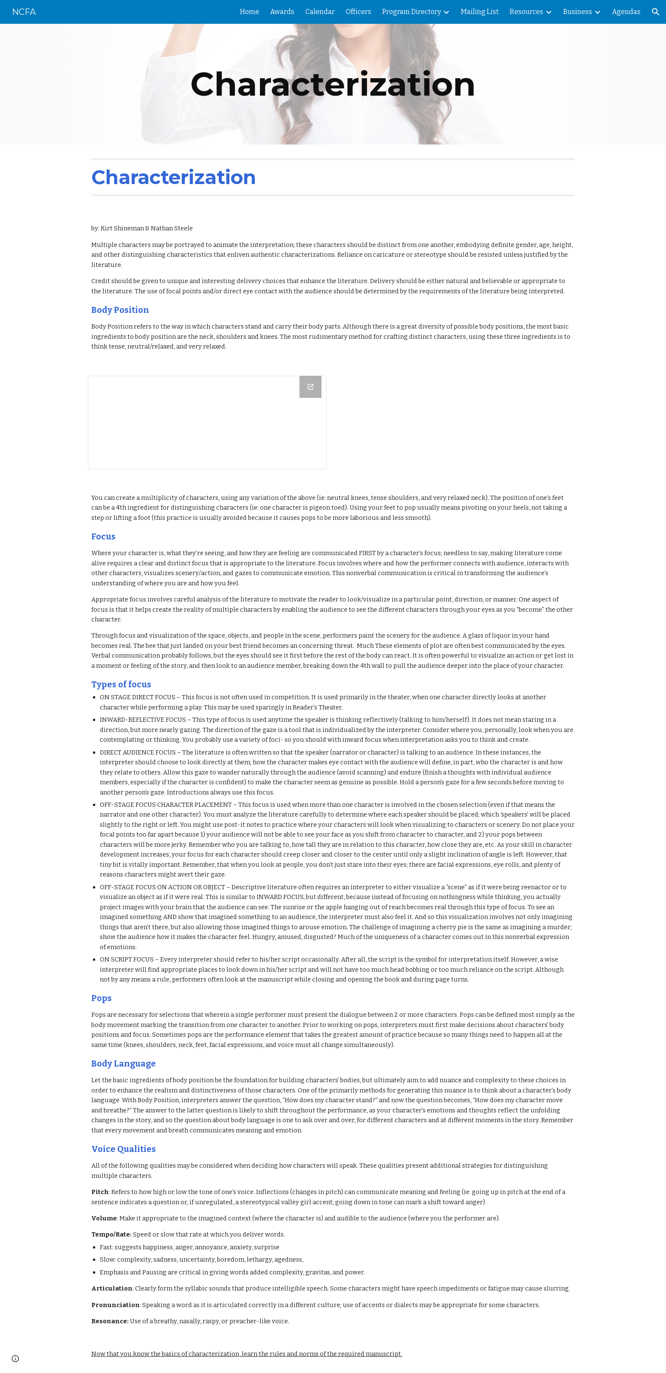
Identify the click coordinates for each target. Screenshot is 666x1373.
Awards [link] (282, 12)
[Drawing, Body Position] (207, 422)
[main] (333, 84)
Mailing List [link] (480, 12)
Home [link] (249, 12)
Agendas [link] (626, 12)
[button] (656, 12)
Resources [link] (526, 12)
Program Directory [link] (411, 12)
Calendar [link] (320, 12)
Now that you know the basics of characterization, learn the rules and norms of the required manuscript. (246, 1354)
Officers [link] (358, 12)
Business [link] (577, 12)
